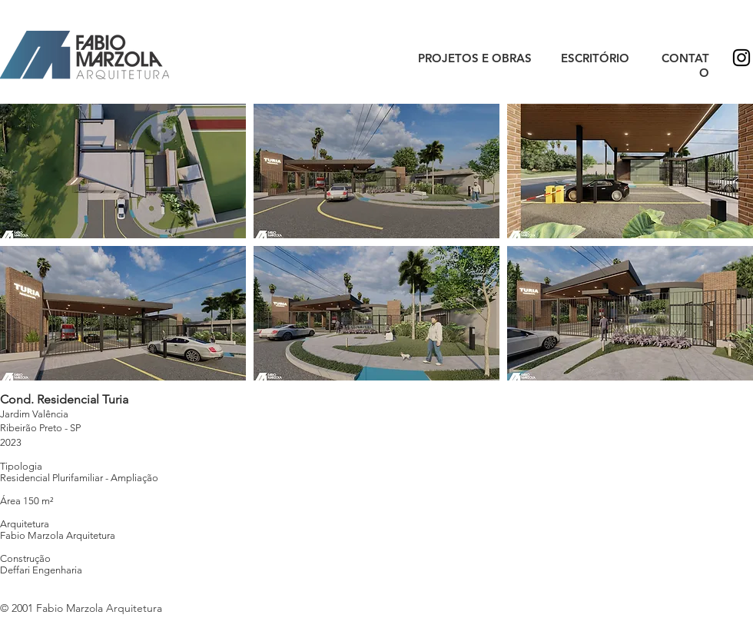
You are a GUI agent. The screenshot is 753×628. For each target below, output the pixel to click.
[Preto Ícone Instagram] (741, 57)
